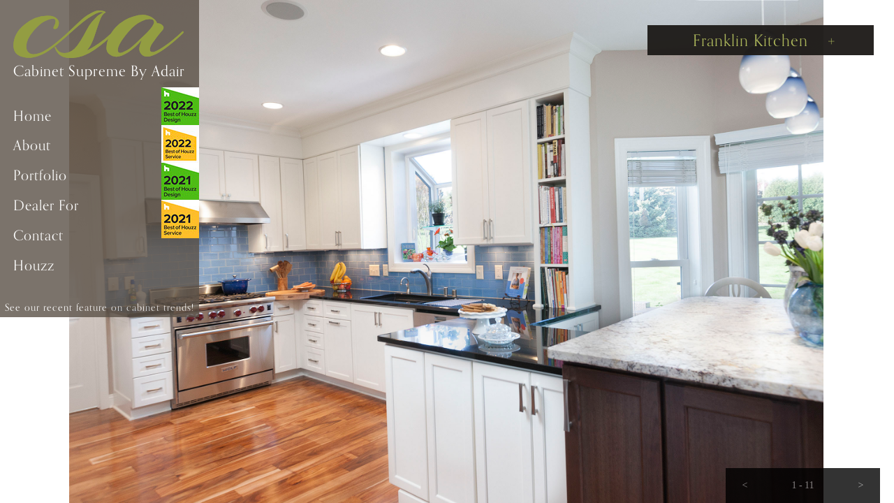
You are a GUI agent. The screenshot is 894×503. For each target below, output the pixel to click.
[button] (745, 485)
